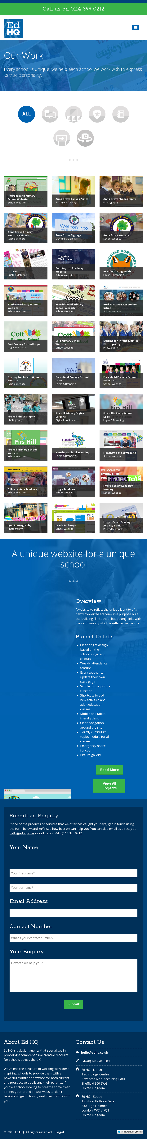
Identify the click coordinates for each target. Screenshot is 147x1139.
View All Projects (109, 785)
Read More (109, 769)
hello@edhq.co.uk (22, 833)
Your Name (24, 847)
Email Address (29, 901)
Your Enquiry (27, 951)
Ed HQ (19, 1132)
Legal (60, 1132)
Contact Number (31, 926)
